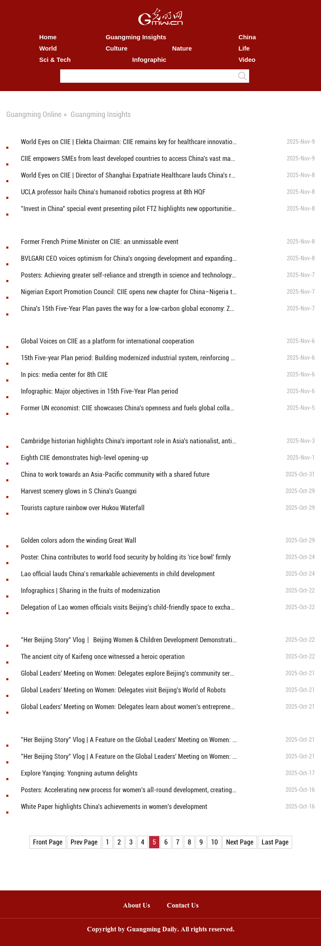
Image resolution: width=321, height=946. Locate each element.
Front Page (47, 842)
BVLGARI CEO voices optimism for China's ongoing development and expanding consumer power (129, 258)
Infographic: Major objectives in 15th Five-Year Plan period (99, 391)
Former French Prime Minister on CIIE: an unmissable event (99, 242)
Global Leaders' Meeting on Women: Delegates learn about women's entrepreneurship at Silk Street (129, 707)
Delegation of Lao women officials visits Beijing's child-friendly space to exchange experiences (129, 607)
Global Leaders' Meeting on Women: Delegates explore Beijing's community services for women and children (129, 673)
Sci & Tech (55, 59)
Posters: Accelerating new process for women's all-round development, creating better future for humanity (129, 790)
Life (244, 48)
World (48, 48)
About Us (136, 906)
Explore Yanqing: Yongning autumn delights (79, 773)
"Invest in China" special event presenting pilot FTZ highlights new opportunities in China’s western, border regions (129, 209)
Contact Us (187, 906)
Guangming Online (33, 114)
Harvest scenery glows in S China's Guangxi (79, 491)
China (247, 37)
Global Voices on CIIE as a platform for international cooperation (107, 341)
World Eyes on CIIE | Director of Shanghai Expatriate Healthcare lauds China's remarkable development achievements (129, 175)
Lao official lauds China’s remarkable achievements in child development (119, 574)
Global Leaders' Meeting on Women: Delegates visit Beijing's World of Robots (123, 690)
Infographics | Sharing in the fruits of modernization (90, 591)
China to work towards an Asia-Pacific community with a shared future (115, 474)
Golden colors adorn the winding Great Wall (78, 540)
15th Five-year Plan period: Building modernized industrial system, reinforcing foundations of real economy (129, 358)
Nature (182, 48)
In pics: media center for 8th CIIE (64, 375)
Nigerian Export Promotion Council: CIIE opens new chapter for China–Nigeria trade (129, 292)
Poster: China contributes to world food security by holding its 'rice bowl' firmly (126, 557)
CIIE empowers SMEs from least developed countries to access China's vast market (129, 159)
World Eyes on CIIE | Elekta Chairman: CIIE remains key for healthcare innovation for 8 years (129, 142)
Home (48, 37)
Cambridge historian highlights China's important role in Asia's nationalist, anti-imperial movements (129, 441)
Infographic (149, 59)
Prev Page (84, 842)
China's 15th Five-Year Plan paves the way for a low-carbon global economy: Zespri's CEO (129, 309)
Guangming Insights (136, 37)
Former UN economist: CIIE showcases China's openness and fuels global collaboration (129, 408)
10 (214, 842)
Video (247, 59)
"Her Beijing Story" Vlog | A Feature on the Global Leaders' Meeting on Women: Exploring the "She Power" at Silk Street (129, 740)
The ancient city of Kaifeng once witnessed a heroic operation (103, 657)
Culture (117, 48)
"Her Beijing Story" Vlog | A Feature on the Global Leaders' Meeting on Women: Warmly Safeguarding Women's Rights (129, 756)
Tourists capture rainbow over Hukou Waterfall (83, 508)
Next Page (239, 842)
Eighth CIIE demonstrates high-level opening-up (84, 458)
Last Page (275, 842)
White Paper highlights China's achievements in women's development (114, 807)
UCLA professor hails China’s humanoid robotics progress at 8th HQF (113, 192)
